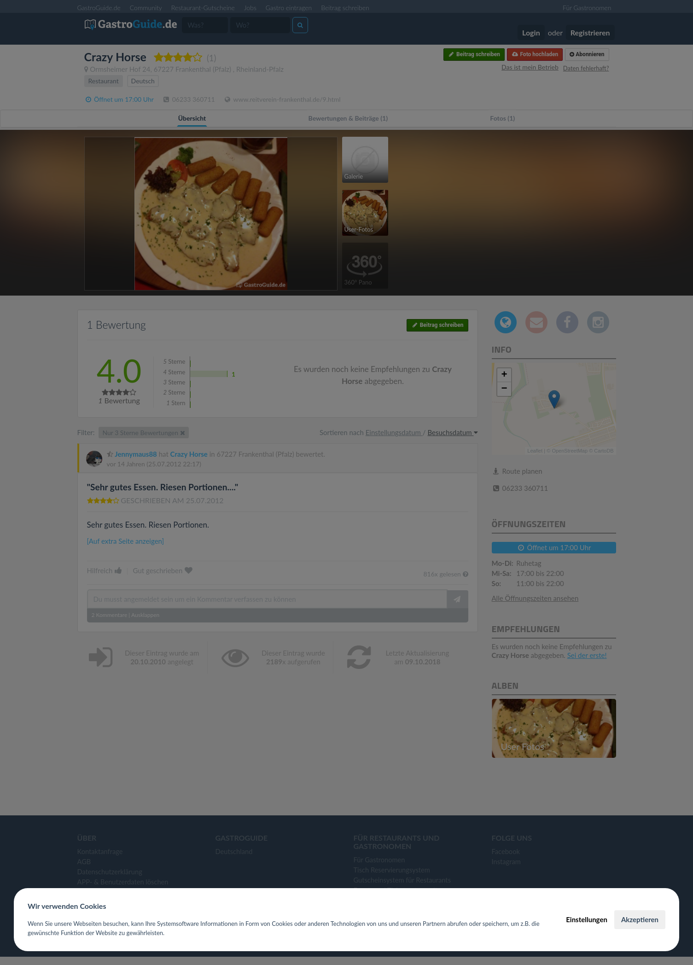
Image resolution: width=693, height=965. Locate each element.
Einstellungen (586, 919)
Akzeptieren (639, 919)
